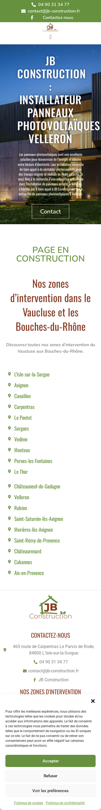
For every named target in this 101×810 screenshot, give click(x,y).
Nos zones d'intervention (50, 691)
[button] (93, 701)
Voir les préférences (50, 790)
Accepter (51, 761)
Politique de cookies (28, 803)
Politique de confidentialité (65, 803)
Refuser (50, 775)
